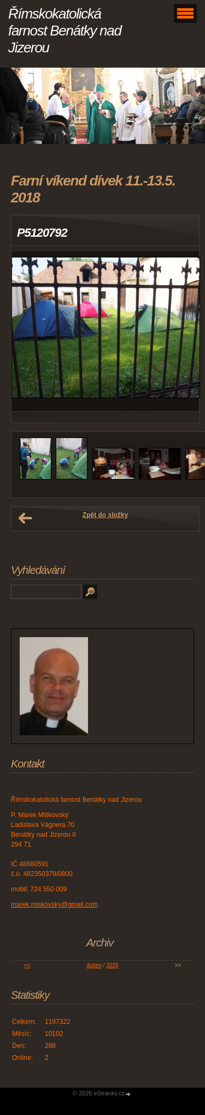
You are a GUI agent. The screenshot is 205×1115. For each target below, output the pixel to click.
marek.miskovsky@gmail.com (54, 904)
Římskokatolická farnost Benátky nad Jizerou (64, 30)
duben (94, 965)
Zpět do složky (105, 515)
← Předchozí (25, 518)
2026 (112, 965)
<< (27, 965)
